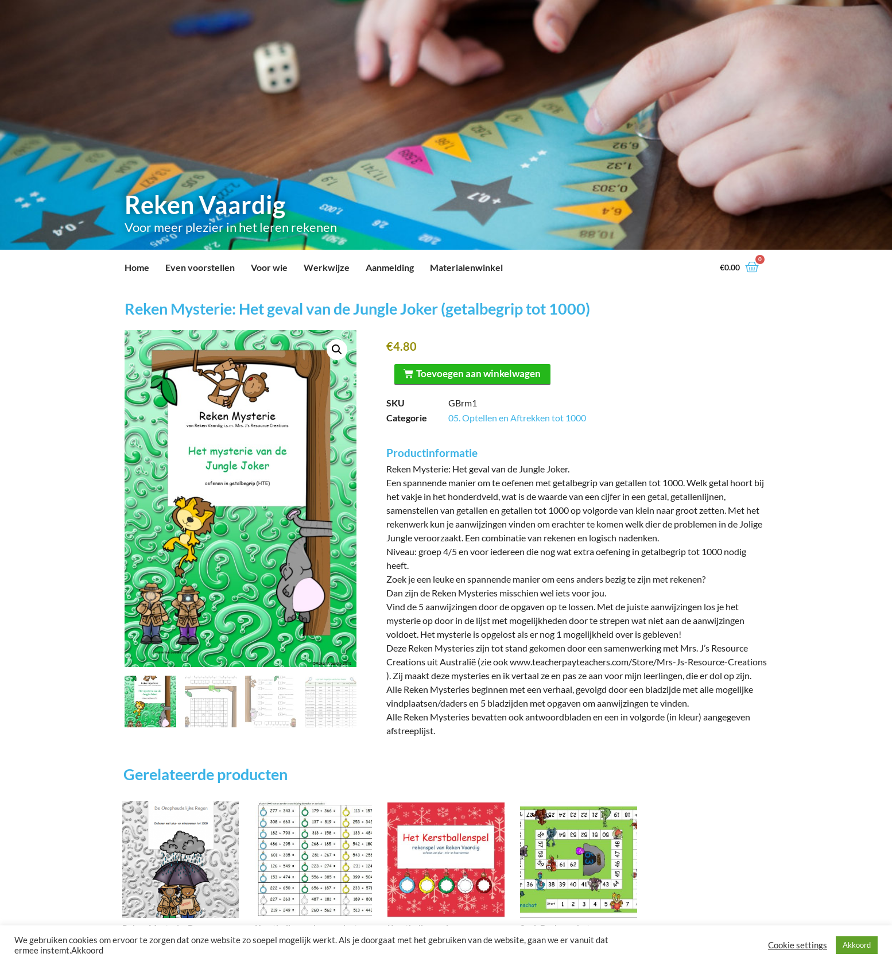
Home (137, 267)
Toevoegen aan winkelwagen (479, 373)
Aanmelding (390, 267)
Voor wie (269, 267)
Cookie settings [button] (797, 945)
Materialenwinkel (466, 267)
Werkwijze (327, 267)
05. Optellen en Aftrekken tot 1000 (517, 417)
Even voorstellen (200, 267)
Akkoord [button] (857, 945)
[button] (337, 349)
